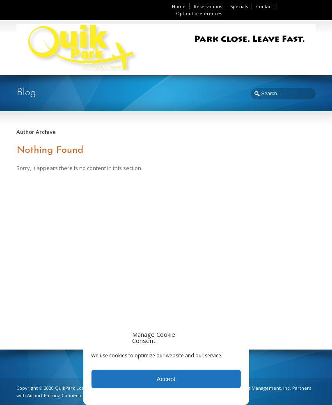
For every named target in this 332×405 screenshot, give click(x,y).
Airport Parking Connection (57, 395)
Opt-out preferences (199, 13)
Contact (264, 6)
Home (178, 6)
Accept (166, 378)
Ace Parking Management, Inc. (257, 388)
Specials (239, 6)
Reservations (208, 6)
